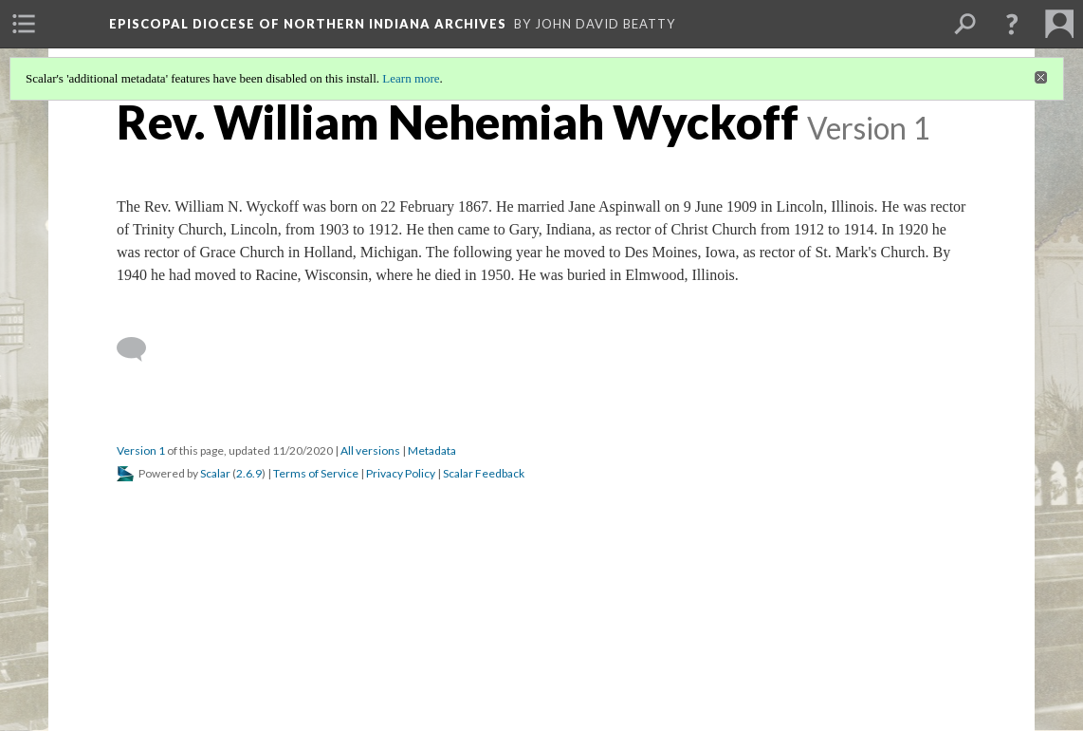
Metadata (432, 450)
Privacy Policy (400, 473)
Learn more (410, 78)
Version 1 (141, 450)
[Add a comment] (140, 349)
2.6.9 (249, 473)
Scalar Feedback (483, 473)
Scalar (215, 473)
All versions (370, 450)
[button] (1012, 23)
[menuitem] (23, 23)
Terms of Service (315, 473)
